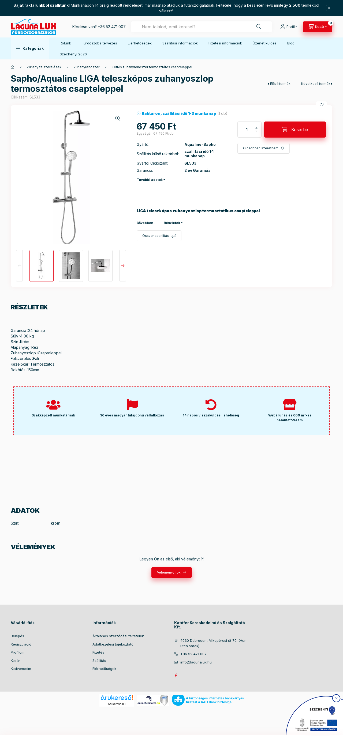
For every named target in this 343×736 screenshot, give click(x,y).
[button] (30, 48)
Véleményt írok (169, 572)
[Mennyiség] (247, 129)
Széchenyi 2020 (73, 54)
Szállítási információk (180, 43)
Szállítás (99, 660)
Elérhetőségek (140, 43)
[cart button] (317, 26)
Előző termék (280, 84)
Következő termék (315, 84)
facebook (175, 675)
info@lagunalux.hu (196, 662)
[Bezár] (329, 8)
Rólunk (65, 43)
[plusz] (256, 128)
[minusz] (256, 131)
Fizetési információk (225, 43)
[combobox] (201, 26)
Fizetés (98, 652)
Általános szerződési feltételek (118, 636)
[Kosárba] (295, 130)
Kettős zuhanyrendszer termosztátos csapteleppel (152, 67)
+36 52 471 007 (112, 26)
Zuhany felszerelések (44, 67)
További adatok (150, 180)
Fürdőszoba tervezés (99, 43)
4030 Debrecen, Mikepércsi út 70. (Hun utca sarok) (213, 643)
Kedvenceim (21, 668)
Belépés (17, 636)
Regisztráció (21, 644)
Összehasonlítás (155, 236)
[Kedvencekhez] (321, 104)
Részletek (172, 223)
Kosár (15, 660)
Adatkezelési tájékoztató (112, 644)
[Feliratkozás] (263, 148)
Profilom (17, 652)
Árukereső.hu (116, 703)
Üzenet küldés (265, 43)
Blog (290, 43)
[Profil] (289, 26)
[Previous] (19, 266)
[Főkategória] (12, 67)
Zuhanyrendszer (86, 67)
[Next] (122, 266)
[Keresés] (259, 27)
